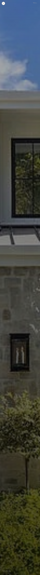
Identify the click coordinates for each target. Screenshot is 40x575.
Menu (35, 3)
